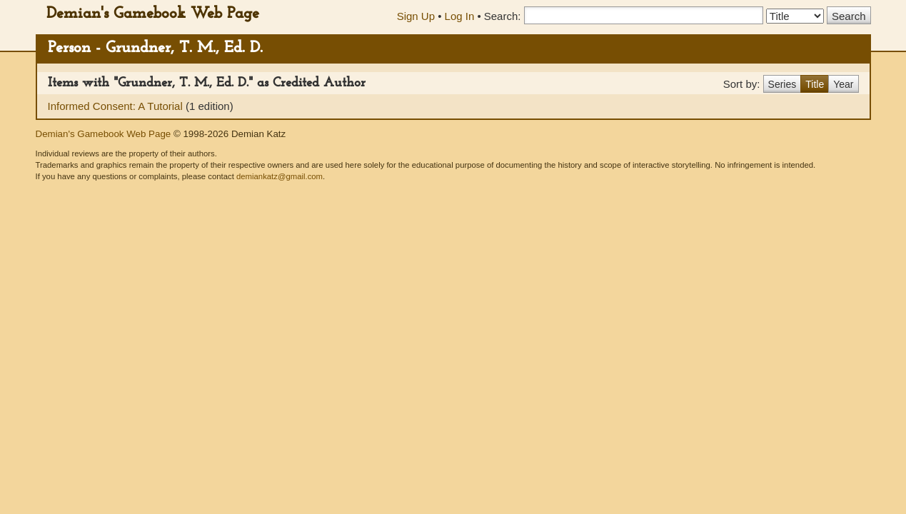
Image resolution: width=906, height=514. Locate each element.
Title (814, 84)
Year (843, 84)
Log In (460, 16)
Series (782, 84)
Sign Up (416, 16)
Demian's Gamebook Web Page (152, 14)
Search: (502, 16)
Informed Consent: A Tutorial (117, 106)
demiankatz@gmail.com (279, 176)
